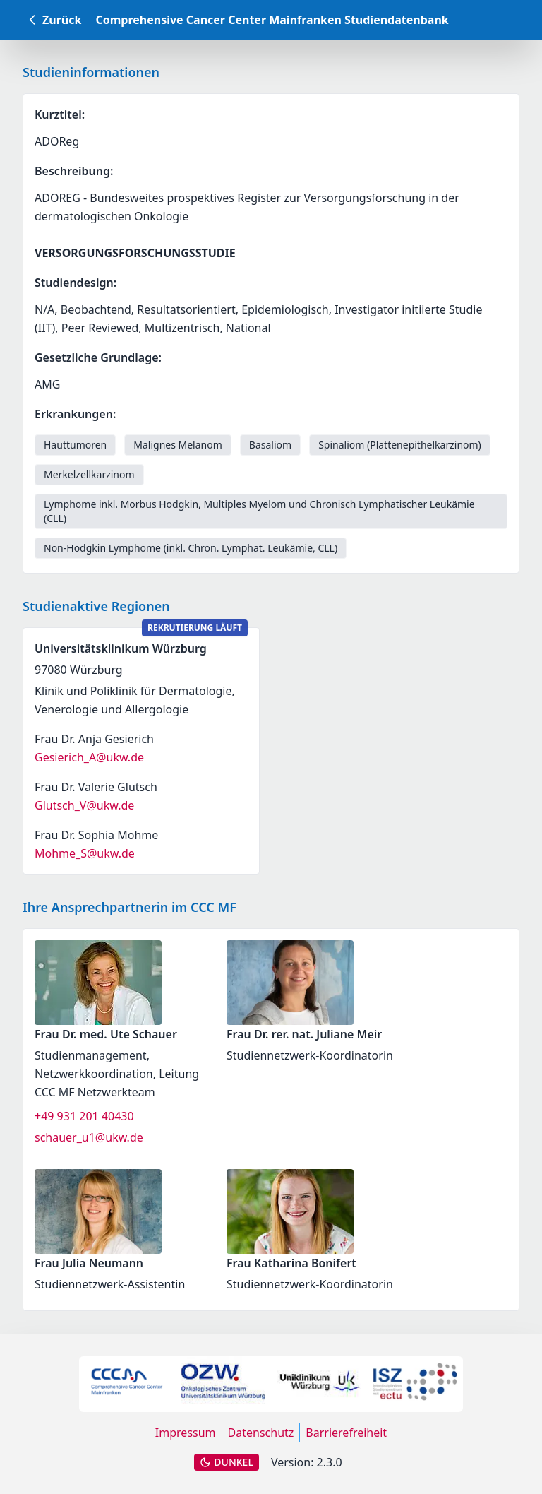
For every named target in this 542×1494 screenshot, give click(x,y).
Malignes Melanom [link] (177, 444)
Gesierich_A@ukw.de (89, 757)
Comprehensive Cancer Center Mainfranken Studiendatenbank (271, 20)
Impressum (185, 1432)
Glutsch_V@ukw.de (84, 805)
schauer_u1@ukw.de (89, 1137)
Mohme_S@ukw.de (85, 853)
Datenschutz (261, 1432)
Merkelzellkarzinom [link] (89, 474)
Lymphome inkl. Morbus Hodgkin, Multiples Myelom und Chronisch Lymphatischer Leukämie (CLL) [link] (259, 511)
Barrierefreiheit (346, 1432)
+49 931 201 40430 (84, 1116)
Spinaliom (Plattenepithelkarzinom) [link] (399, 444)
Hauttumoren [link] (75, 444)
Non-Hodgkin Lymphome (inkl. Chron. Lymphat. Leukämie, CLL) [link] (190, 548)
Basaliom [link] (270, 444)
